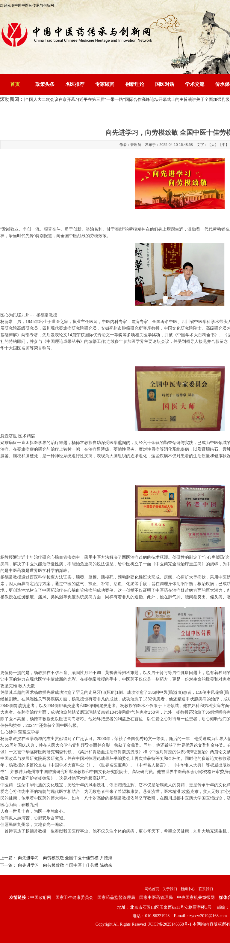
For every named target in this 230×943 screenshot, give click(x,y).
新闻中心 (188, 889)
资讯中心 (80, 112)
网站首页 (152, 889)
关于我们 (170, 889)
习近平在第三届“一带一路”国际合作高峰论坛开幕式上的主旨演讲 (137, 99)
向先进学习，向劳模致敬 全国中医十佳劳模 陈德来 (65, 865)
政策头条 (45, 84)
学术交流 (194, 84)
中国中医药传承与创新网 (49, 112)
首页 (15, 84)
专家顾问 (104, 84)
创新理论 (134, 84)
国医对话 (164, 84)
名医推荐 (74, 84)
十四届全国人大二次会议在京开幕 (45, 99)
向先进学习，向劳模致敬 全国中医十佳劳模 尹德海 (65, 858)
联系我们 (206, 889)
